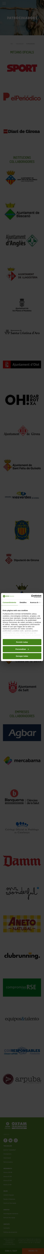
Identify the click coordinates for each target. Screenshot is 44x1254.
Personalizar (22, 649)
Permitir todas (22, 642)
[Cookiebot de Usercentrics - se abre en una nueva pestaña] (31, 596)
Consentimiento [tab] (9, 602)
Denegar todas (22, 656)
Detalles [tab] (23, 602)
